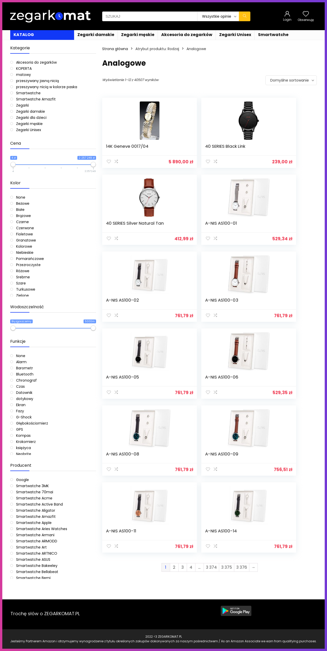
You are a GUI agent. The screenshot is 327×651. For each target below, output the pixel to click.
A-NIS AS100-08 (122, 305)
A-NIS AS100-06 (286, 228)
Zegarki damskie (95, 35)
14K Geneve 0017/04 (118, 148)
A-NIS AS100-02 (122, 228)
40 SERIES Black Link (176, 148)
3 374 (211, 342)
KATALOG (24, 35)
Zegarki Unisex (235, 35)
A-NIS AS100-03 (177, 228)
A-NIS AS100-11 (231, 305)
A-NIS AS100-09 (177, 305)
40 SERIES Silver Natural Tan (231, 148)
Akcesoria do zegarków (186, 35)
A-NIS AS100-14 (286, 305)
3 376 (241, 342)
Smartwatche (273, 35)
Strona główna (115, 48)
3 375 (226, 342)
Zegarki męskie (137, 35)
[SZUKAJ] (244, 16)
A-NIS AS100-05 (232, 228)
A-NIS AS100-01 (286, 146)
